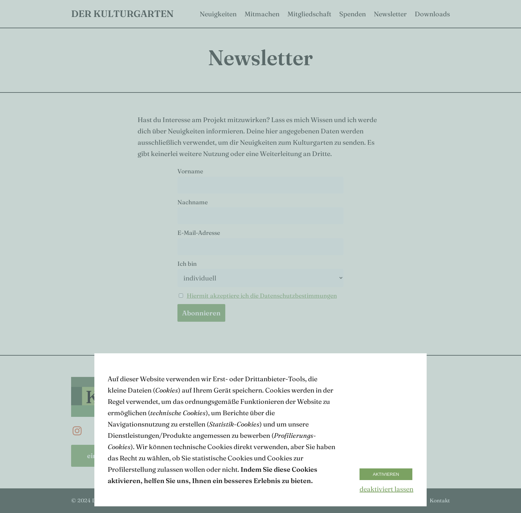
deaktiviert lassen (386, 489)
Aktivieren (386, 474)
